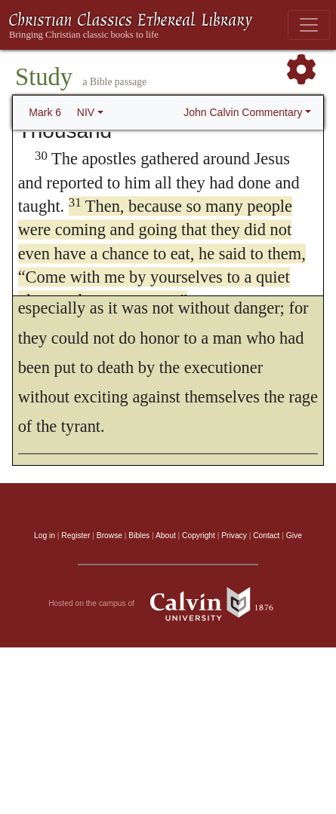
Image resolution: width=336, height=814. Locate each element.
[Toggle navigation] (309, 25)
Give (294, 535)
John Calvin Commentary (242, 112)
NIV (85, 112)
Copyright (198, 535)
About (166, 535)
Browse (109, 535)
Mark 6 (45, 112)
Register (75, 535)
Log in (44, 535)
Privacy (234, 535)
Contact (266, 535)
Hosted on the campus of (168, 603)
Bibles (139, 535)
